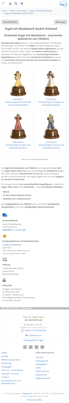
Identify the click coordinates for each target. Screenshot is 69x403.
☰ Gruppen (61, 22)
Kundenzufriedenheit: (12, 244)
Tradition (5, 377)
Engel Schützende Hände (40, 11)
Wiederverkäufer (43, 378)
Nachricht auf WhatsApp (33, 330)
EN (30, 347)
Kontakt (4, 356)
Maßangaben (41, 364)
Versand (39, 357)
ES (36, 347)
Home (4, 11)
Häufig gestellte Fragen (33, 340)
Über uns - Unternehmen (12, 370)
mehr (23, 253)
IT (25, 347)
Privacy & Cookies (34, 399)
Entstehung (6, 363)
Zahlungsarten (42, 360)
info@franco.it (35, 335)
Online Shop (18, 11)
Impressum (27, 393)
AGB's (38, 367)
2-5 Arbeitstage (14, 230)
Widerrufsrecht (42, 371)
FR (42, 347)
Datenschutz (41, 374)
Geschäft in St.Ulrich (10, 373)
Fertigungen (6, 366)
